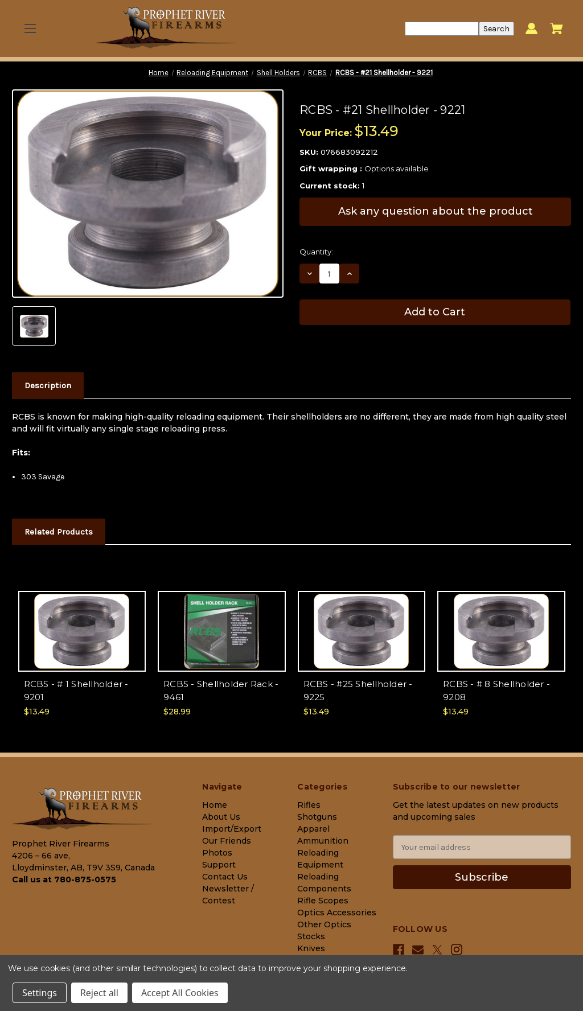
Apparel (313, 829)
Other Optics (324, 924)
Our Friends (226, 841)
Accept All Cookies (180, 993)
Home (214, 805)
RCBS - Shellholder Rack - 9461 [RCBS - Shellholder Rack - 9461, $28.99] (220, 690)
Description (47, 385)
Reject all (99, 993)
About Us (221, 817)
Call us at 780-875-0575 (64, 879)
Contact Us (225, 877)
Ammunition (322, 841)
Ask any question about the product (435, 211)
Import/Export (231, 829)
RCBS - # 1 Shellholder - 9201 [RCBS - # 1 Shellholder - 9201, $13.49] (76, 690)
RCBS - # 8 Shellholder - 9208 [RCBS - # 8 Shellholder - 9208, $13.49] (496, 690)
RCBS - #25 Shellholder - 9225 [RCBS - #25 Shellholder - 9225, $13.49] (358, 690)
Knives (311, 948)
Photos (217, 853)
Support (219, 865)
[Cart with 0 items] (556, 28)
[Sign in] (531, 28)
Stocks (311, 936)
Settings (39, 993)
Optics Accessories (336, 912)
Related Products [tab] (58, 532)
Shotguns (317, 817)
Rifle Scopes (322, 900)
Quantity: (316, 251)
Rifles (309, 805)
